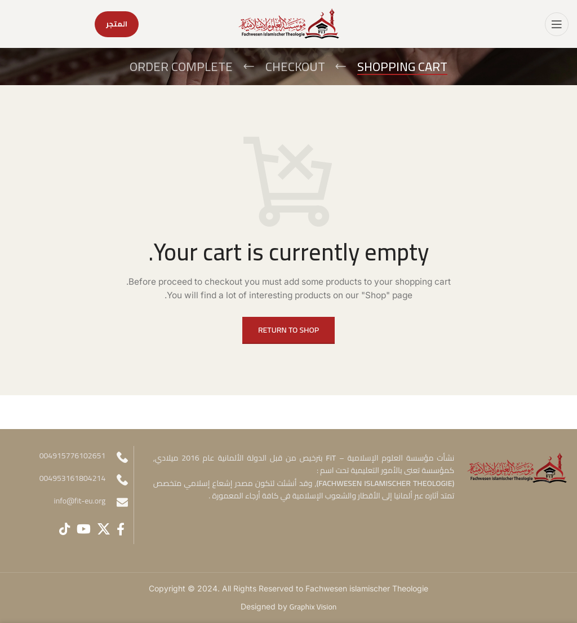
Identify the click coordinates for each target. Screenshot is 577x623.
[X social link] (103, 528)
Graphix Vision (313, 606)
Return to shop (288, 329)
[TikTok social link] (64, 528)
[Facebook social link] (120, 528)
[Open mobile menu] (556, 24)
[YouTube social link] (83, 528)
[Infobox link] (74, 502)
